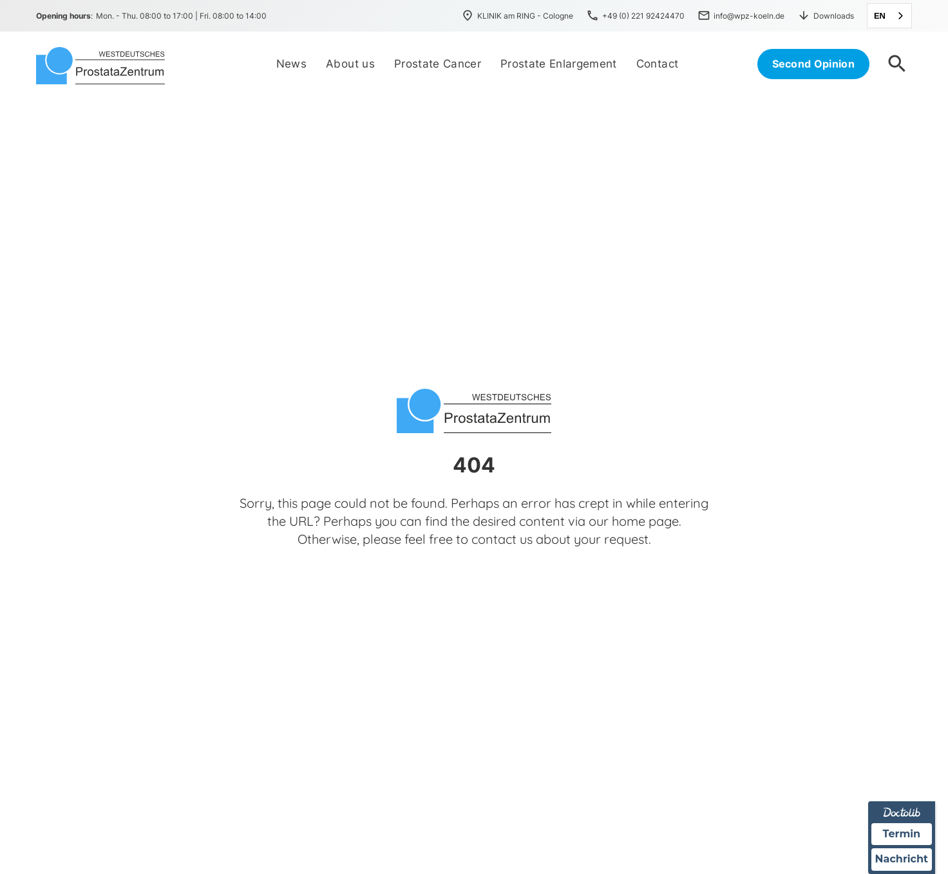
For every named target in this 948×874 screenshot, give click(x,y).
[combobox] (889, 15)
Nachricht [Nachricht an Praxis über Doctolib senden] (901, 859)
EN (880, 16)
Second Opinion (813, 63)
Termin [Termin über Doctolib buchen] (902, 834)
